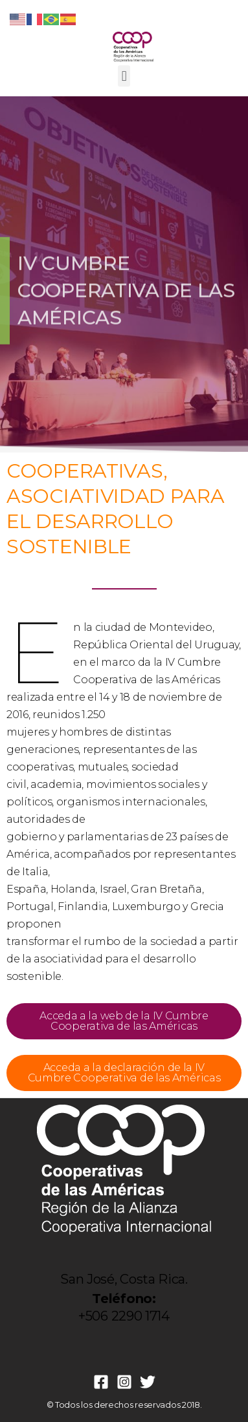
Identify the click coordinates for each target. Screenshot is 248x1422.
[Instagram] (124, 1382)
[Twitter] (147, 1382)
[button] (124, 76)
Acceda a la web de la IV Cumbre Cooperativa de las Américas (124, 1021)
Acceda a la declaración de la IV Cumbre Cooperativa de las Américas (124, 1072)
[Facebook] (101, 1382)
